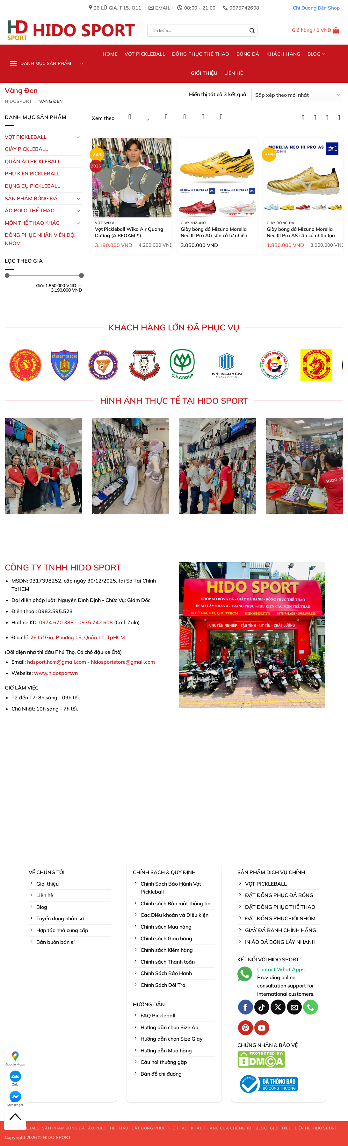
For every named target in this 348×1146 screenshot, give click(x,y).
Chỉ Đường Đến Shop (316, 8)
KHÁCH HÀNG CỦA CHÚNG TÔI (222, 1128)
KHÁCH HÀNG (283, 54)
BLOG (316, 54)
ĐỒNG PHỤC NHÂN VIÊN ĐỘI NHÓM (40, 239)
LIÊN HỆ (233, 73)
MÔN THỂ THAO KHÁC (32, 223)
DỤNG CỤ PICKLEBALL (32, 186)
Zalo (15, 1078)
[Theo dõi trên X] (278, 1007)
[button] (316, 30)
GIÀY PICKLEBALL (26, 149)
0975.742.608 (95, 622)
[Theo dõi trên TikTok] (261, 1007)
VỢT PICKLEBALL (145, 54)
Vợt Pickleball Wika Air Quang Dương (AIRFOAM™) (129, 232)
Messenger (15, 1099)
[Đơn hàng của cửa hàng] (297, 95)
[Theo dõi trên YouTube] (261, 1027)
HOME (110, 54)
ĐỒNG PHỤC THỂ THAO (200, 54)
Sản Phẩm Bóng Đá (31, 198)
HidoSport (18, 101)
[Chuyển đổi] (78, 137)
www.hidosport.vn (56, 673)
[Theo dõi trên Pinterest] (245, 1027)
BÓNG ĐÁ (247, 54)
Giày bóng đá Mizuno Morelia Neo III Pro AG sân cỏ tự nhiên (214, 232)
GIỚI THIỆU (204, 73)
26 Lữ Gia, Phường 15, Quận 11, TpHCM (77, 637)
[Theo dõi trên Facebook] (245, 1007)
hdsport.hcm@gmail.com (56, 662)
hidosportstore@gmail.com (123, 662)
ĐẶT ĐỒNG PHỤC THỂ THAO (160, 1128)
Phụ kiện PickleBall (32, 173)
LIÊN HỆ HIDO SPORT (316, 1128)
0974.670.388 (56, 622)
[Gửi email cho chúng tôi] (294, 1007)
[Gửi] (252, 31)
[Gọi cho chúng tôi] (310, 1007)
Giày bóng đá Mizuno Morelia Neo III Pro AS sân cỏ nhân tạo (301, 232)
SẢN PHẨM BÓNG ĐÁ (63, 1128)
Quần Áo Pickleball (33, 161)
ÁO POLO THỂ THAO (29, 210)
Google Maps (15, 1058)
